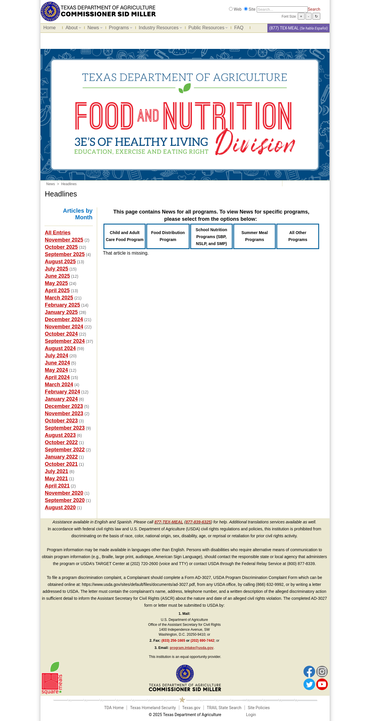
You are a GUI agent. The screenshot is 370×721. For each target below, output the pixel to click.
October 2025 (61, 247)
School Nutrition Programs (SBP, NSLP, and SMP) (211, 236)
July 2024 (56, 355)
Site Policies (259, 707)
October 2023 (61, 421)
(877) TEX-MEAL (284, 28)
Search (314, 9)
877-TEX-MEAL (168, 522)
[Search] (282, 9)
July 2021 (56, 471)
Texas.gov (191, 707)
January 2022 (61, 457)
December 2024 (64, 319)
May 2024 (56, 370)
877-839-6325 (198, 522)
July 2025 (56, 269)
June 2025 (57, 276)
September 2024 (65, 341)
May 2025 (56, 283)
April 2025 (57, 290)
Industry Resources (159, 28)
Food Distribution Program (168, 236)
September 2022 (65, 450)
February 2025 (62, 305)
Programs (119, 28)
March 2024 (59, 384)
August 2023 (60, 435)
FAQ (238, 27)
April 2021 (57, 486)
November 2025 (64, 240)
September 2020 (65, 500)
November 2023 (64, 413)
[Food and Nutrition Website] (98, 11)
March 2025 (59, 298)
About (72, 28)
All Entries (58, 233)
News (94, 28)
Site (252, 9)
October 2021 (61, 464)
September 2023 (65, 428)
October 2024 (61, 334)
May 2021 (56, 478)
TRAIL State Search (224, 707)
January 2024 (61, 399)
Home (49, 27)
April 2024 (57, 377)
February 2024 (62, 392)
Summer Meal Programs (254, 236)
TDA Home (114, 707)
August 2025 (60, 261)
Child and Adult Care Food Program (125, 236)
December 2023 (64, 406)
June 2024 (57, 363)
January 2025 (61, 312)
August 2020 (60, 507)
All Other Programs (297, 236)
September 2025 (65, 254)
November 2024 (64, 327)
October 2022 (61, 442)
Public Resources (207, 28)
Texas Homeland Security (153, 707)
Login (251, 714)
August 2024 (60, 348)
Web (238, 9)
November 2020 (64, 493)
